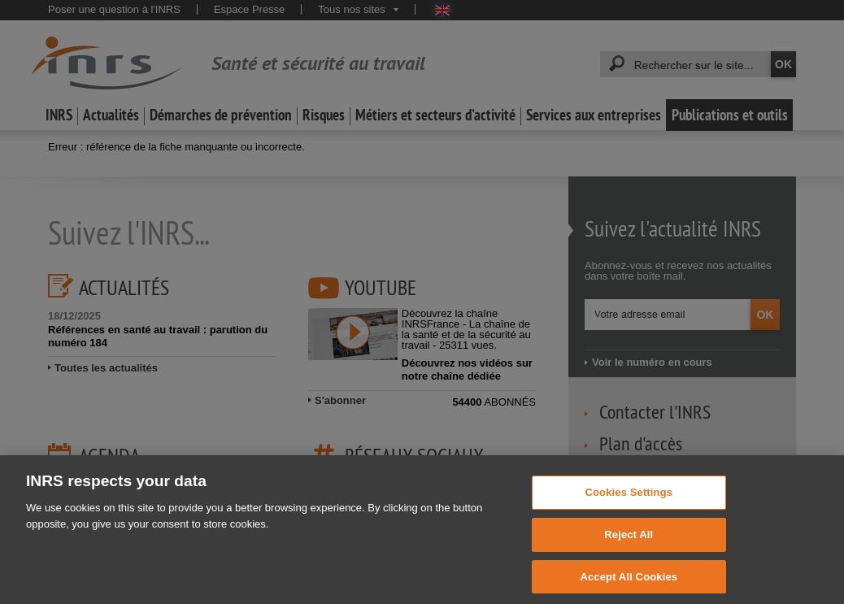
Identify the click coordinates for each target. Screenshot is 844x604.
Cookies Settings (629, 500)
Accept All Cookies (628, 584)
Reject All (628, 543)
